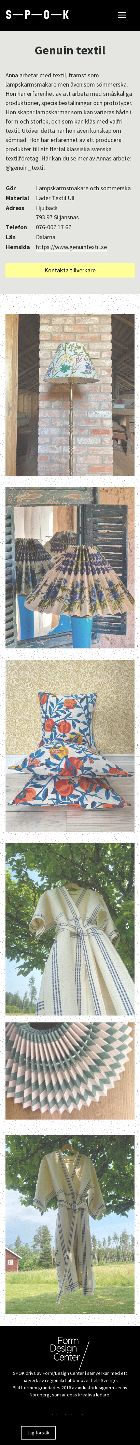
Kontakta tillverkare (70, 270)
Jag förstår (38, 1433)
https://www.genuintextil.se (71, 247)
